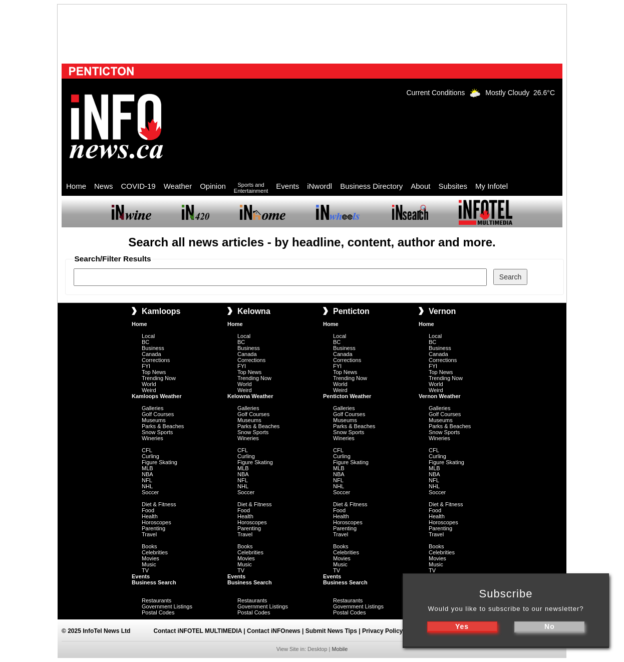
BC (145, 342)
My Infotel (491, 186)
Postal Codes (158, 612)
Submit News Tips (331, 630)
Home (76, 186)
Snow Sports (157, 432)
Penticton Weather (347, 396)
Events (287, 186)
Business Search (154, 582)
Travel (149, 534)
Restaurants (156, 600)
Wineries (152, 438)
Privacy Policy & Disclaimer (401, 630)
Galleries (152, 408)
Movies (150, 558)
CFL (147, 450)
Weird (149, 390)
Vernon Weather (440, 396)
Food (148, 510)
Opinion (213, 186)
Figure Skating (159, 462)
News (103, 186)
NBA (147, 474)
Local (148, 336)
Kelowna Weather (250, 396)
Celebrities (155, 552)
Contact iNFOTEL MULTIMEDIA (198, 630)
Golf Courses (158, 414)
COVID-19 (138, 186)
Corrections (156, 360)
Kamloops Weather (156, 396)
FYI (146, 366)
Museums (154, 420)
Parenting (153, 528)
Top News (154, 372)
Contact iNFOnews (273, 630)
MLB (147, 468)
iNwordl (319, 186)
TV (145, 570)
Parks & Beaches (163, 426)
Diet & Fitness (159, 504)
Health (150, 516)
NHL (147, 486)
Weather (178, 186)
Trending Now (159, 378)
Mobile (340, 649)
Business (153, 348)
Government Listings (167, 606)
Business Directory (371, 186)
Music (149, 564)
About (420, 186)
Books (149, 546)
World (149, 384)
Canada (151, 354)
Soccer (150, 492)
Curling (150, 456)
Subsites (452, 186)
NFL (147, 480)
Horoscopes (156, 522)
